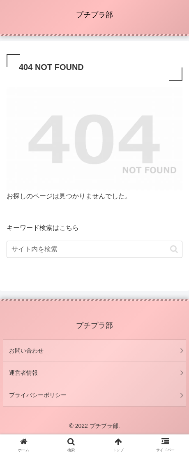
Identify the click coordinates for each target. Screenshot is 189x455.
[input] (94, 249)
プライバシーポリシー (38, 395)
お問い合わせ (26, 350)
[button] (174, 249)
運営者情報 (23, 372)
